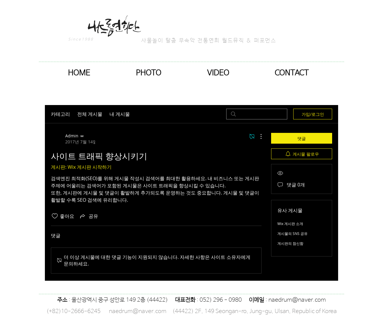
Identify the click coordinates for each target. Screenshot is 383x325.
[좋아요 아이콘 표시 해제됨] (55, 216)
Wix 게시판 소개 (290, 223)
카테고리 (60, 114)
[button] (148, 73)
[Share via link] (88, 216)
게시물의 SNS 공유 (292, 233)
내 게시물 (120, 114)
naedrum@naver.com (297, 300)
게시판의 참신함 (290, 243)
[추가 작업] (258, 136)
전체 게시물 (89, 114)
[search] (256, 114)
